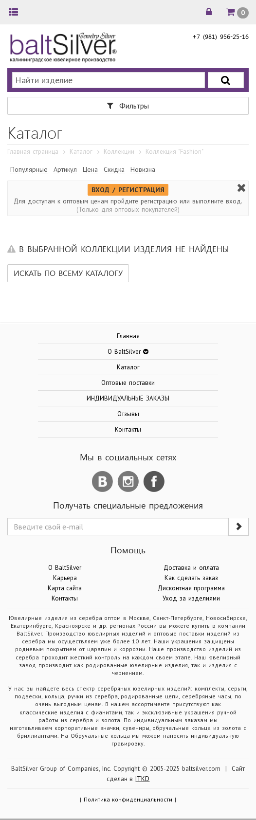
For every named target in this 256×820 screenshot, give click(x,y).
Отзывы (128, 414)
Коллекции (119, 151)
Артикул (65, 169)
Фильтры (128, 105)
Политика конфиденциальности (128, 799)
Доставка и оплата (191, 568)
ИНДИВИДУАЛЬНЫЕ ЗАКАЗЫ (128, 398)
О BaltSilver (64, 568)
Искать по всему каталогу (68, 273)
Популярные (29, 169)
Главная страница (32, 151)
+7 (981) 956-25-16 (220, 36)
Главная (128, 336)
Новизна (142, 169)
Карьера (65, 578)
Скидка (114, 169)
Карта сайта (65, 588)
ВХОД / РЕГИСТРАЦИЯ (128, 189)
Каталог (81, 151)
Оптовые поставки (128, 383)
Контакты (128, 429)
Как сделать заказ (191, 578)
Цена (90, 169)
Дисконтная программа (191, 588)
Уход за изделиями (191, 598)
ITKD (142, 779)
